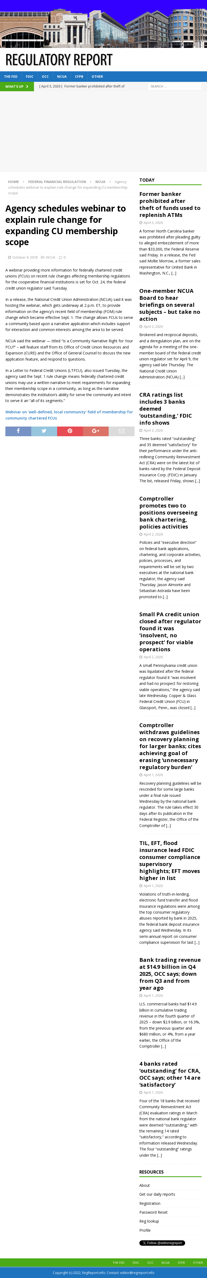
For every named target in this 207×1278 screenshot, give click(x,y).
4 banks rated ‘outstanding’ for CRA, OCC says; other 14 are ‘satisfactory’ (170, 1074)
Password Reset (153, 1212)
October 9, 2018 (24, 257)
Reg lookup (149, 1221)
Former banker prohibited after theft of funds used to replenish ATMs (170, 204)
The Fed (11, 76)
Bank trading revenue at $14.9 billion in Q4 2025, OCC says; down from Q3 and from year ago (170, 973)
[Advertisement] (103, 131)
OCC (45, 76)
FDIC (29, 76)
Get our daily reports (157, 1194)
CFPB (79, 76)
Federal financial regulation (57, 181)
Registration (149, 1203)
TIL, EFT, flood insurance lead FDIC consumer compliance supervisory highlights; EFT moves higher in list (169, 860)
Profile (145, 1230)
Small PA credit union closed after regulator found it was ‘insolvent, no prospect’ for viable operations (170, 632)
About (144, 1185)
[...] (173, 273)
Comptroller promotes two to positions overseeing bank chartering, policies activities (168, 512)
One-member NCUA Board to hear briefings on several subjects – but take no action (169, 304)
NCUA (62, 76)
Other (97, 76)
